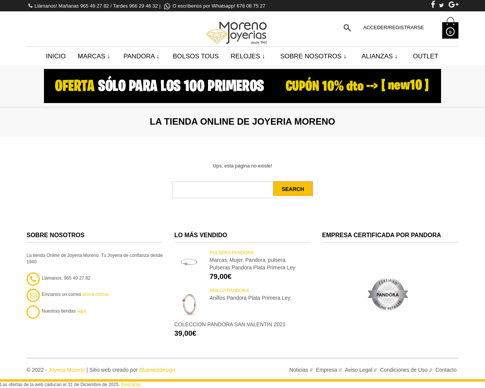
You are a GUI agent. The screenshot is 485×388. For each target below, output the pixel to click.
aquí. (82, 311)
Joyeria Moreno (66, 370)
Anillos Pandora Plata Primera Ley (250, 298)
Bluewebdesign (157, 370)
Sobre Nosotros (313, 56)
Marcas (94, 56)
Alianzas (379, 56)
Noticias (298, 370)
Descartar (131, 384)
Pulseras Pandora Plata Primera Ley (252, 267)
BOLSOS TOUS (196, 56)
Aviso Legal (358, 370)
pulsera (276, 260)
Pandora (142, 56)
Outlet (425, 56)
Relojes (248, 56)
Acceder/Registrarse (393, 27)
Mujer (236, 260)
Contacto (446, 370)
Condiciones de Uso (403, 370)
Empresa (326, 370)
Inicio (56, 56)
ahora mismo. (96, 294)
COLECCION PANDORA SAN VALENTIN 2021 (230, 324)
